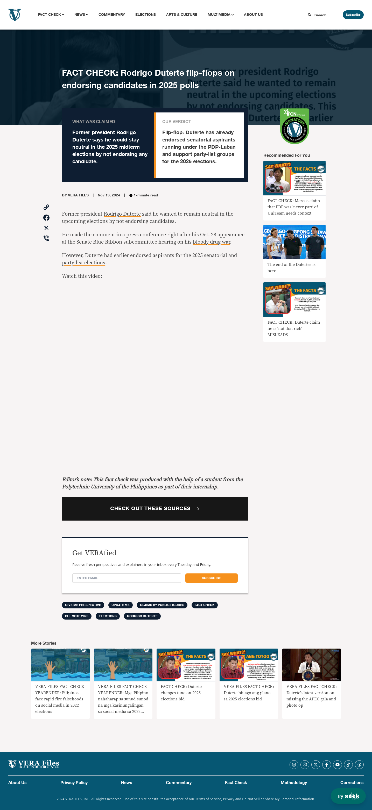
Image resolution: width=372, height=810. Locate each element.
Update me (120, 605)
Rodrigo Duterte (122, 214)
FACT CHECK (205, 605)
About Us (253, 15)
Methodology (294, 782)
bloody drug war (211, 242)
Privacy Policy (74, 782)
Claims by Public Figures (162, 605)
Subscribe (353, 14)
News (79, 15)
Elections (145, 15)
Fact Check (49, 15)
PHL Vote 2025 (76, 616)
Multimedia (219, 15)
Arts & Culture (181, 15)
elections (108, 616)
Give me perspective (83, 605)
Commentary (112, 15)
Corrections (352, 782)
